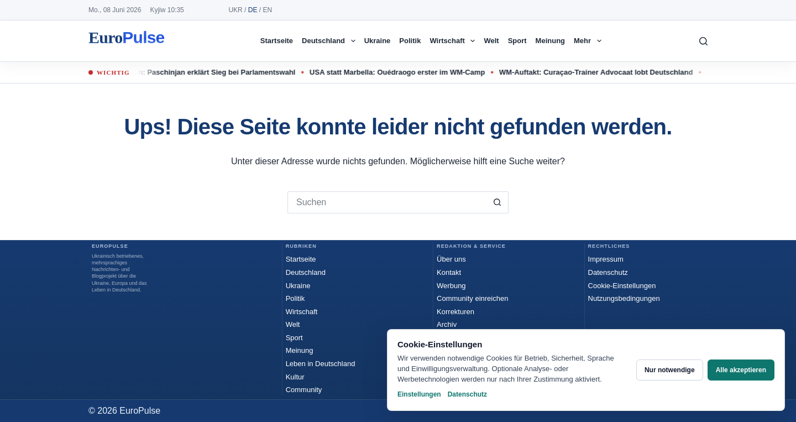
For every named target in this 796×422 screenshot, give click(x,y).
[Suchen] (703, 41)
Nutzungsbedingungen (624, 298)
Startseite (276, 41)
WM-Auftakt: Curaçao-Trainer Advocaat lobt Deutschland (601, 72)
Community (304, 389)
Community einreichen (472, 298)
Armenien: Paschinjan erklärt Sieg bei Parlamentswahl (207, 72)
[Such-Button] (497, 202)
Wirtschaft (454, 41)
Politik (410, 41)
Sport (517, 41)
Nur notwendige (670, 370)
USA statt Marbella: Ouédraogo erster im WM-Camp (402, 72)
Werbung (451, 286)
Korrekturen (455, 312)
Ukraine (377, 41)
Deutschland (331, 41)
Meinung (550, 41)
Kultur (295, 377)
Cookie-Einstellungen (622, 286)
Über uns (451, 259)
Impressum (606, 259)
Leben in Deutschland (320, 364)
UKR (235, 10)
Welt (491, 41)
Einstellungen (419, 394)
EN (267, 10)
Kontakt (449, 272)
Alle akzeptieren (741, 370)
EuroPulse (126, 41)
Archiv (447, 324)
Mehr (590, 41)
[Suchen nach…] (386, 202)
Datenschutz (608, 272)
